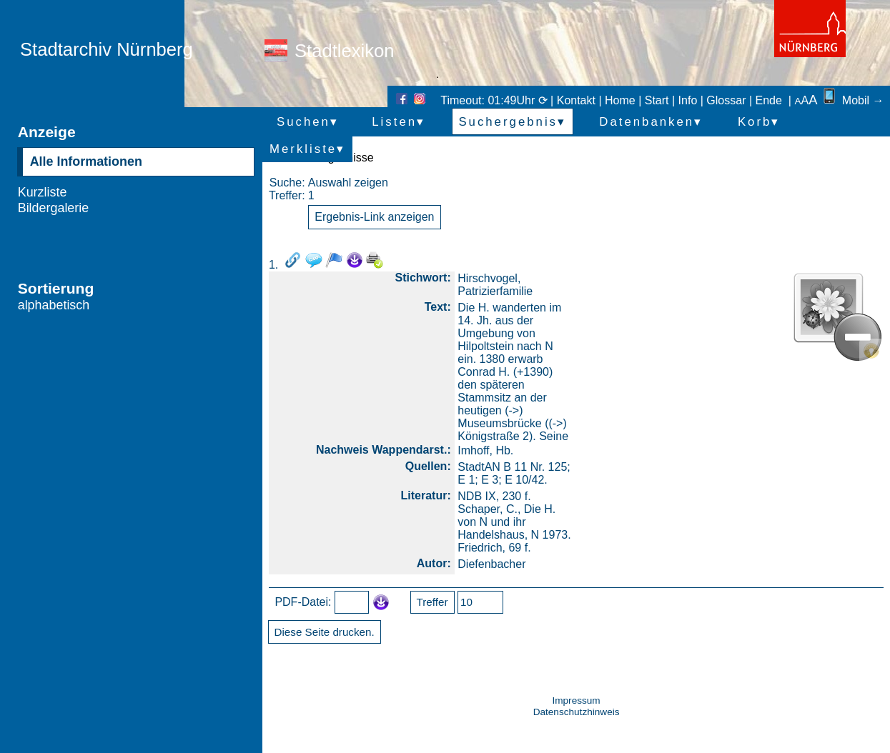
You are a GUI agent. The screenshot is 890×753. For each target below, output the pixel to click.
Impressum (576, 700)
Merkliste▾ (307, 149)
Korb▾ (759, 122)
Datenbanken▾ (651, 122)
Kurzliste (42, 192)
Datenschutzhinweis (576, 712)
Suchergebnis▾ (512, 122)
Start (657, 100)
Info (688, 100)
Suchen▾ (308, 122)
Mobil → (852, 100)
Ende (769, 100)
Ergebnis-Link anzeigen (374, 217)
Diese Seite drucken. (325, 632)
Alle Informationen (86, 161)
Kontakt (576, 100)
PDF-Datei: (303, 602)
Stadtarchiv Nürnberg (106, 49)
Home (620, 100)
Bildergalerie (53, 208)
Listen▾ (398, 122)
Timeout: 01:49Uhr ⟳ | (498, 100)
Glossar (726, 100)
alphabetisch (54, 305)
